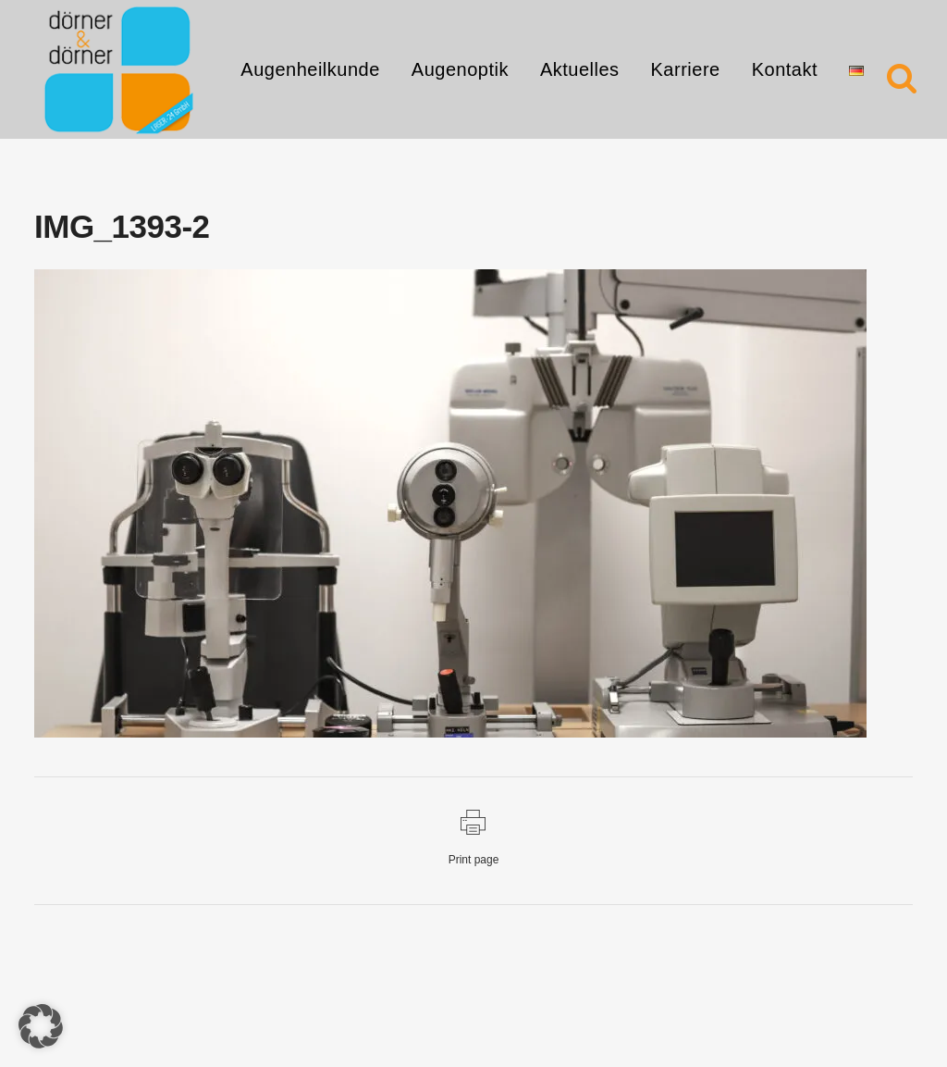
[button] (40, 1026)
